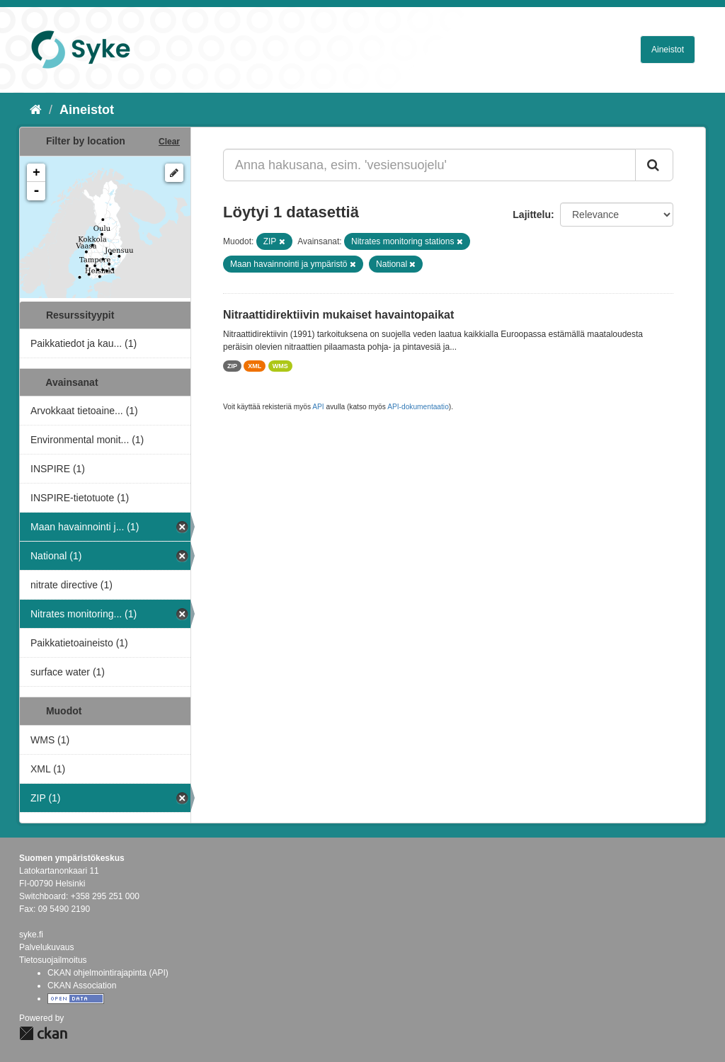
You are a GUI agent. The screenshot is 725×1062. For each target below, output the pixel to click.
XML (254, 366)
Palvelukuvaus (46, 947)
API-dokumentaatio (418, 407)
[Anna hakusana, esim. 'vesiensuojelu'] (429, 165)
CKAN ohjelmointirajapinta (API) (108, 973)
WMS (280, 366)
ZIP (232, 366)
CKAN (43, 1033)
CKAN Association (81, 985)
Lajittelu (532, 214)
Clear (169, 142)
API (318, 407)
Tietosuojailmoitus (53, 960)
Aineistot (667, 50)
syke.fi (31, 935)
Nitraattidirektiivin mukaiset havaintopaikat (338, 315)
